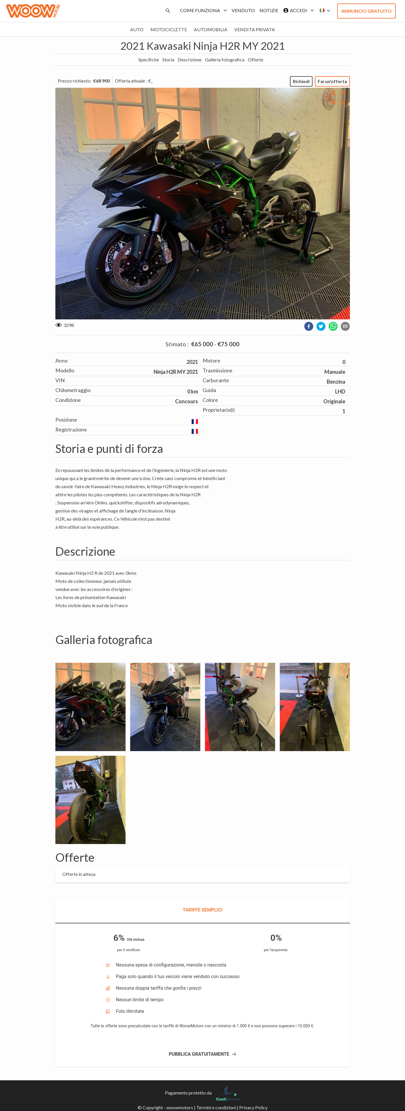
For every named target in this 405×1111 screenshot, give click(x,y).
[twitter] (321, 326)
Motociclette (168, 29)
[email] (345, 326)
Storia (168, 59)
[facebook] (308, 326)
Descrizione (189, 59)
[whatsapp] (333, 326)
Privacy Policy (253, 1107)
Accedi (297, 10)
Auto (137, 29)
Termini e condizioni (216, 1107)
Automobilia (210, 29)
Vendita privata (254, 29)
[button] (323, 10)
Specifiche (148, 59)
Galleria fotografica (224, 59)
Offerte (255, 59)
